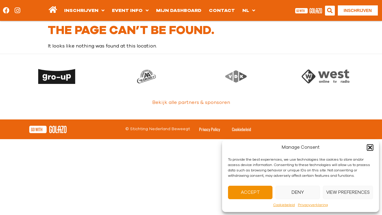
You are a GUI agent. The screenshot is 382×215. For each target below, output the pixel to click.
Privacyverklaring (313, 205)
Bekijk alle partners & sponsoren (191, 102)
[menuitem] (248, 10)
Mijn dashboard (178, 10)
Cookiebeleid (284, 205)
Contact (222, 10)
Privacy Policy (209, 129)
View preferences (348, 192)
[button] (370, 147)
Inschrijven (84, 10)
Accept (250, 192)
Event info (130, 10)
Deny (298, 192)
